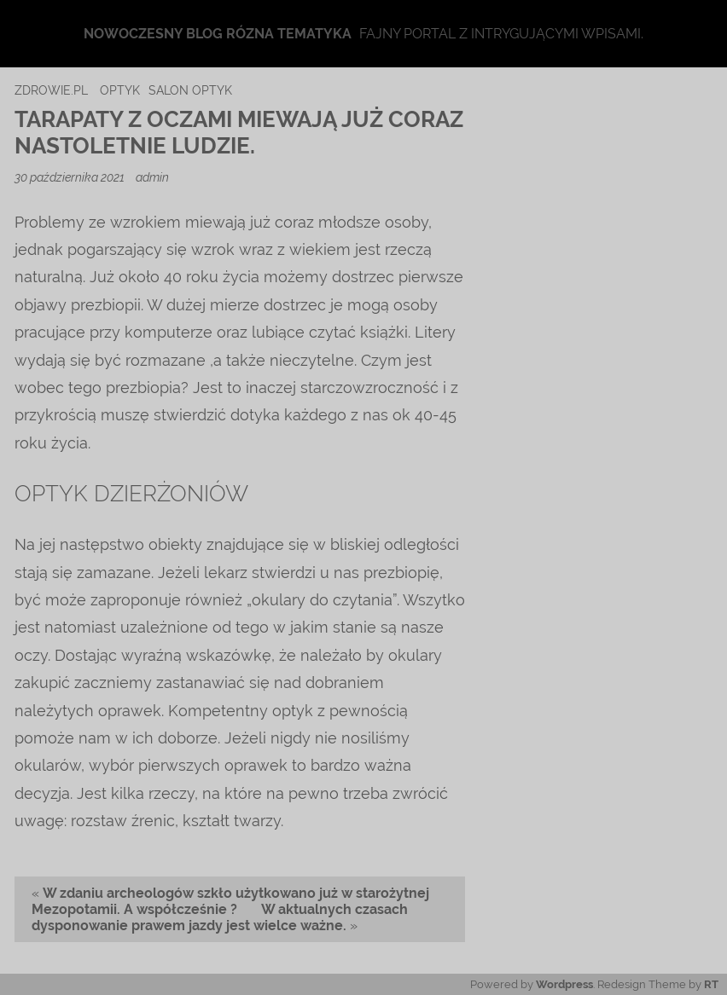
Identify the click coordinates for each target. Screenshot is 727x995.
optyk (120, 90)
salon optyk (190, 90)
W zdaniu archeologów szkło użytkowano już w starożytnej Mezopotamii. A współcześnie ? (230, 901)
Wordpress (564, 984)
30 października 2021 (71, 177)
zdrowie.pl (51, 90)
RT (711, 984)
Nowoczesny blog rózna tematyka (218, 34)
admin (152, 177)
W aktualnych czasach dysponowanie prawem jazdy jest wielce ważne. (220, 917)
